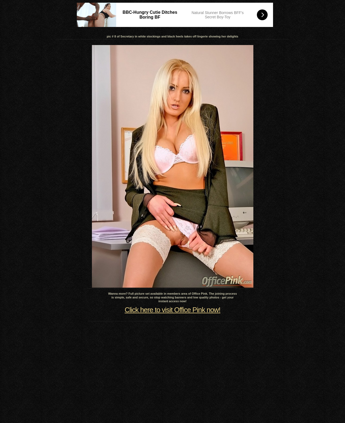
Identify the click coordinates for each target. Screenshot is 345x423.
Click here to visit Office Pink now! (172, 310)
